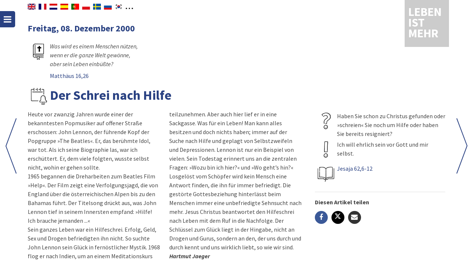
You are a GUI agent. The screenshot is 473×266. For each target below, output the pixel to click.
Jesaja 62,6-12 (354, 168)
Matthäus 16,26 (69, 75)
